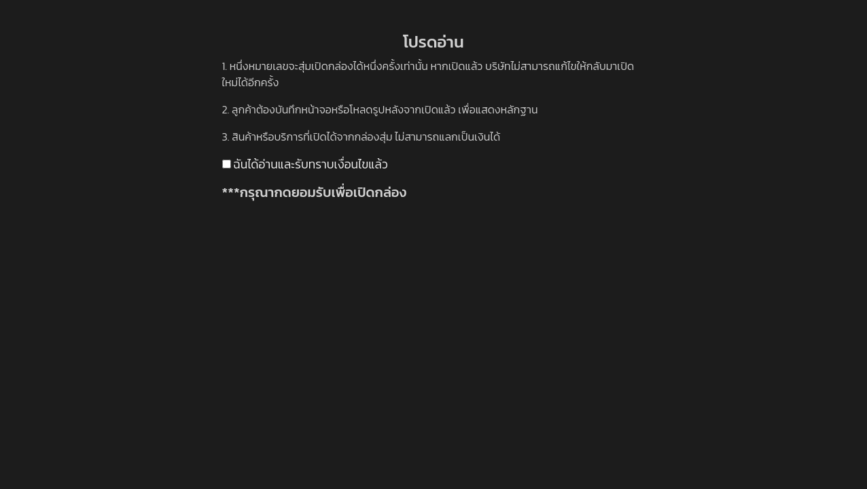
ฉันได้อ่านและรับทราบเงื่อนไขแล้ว (305, 164)
